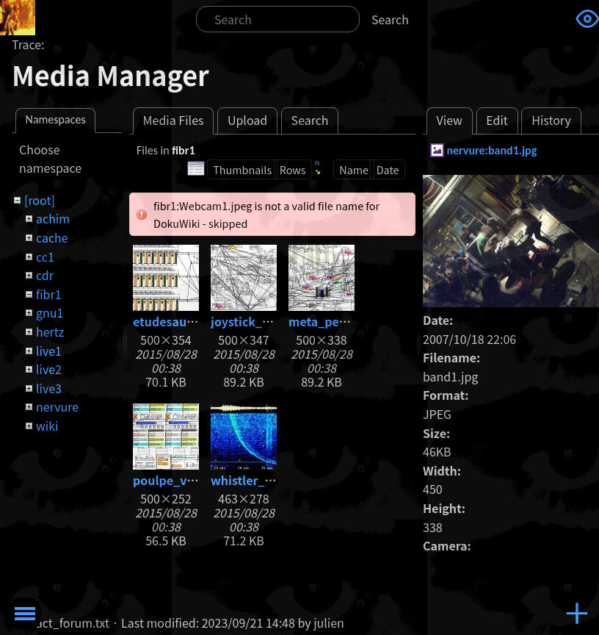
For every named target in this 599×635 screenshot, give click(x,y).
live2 (49, 369)
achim (53, 218)
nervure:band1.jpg (491, 150)
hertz (50, 331)
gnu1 (49, 312)
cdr (45, 275)
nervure (57, 406)
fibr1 (49, 294)
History (551, 120)
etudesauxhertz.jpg (189, 321)
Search (390, 19)
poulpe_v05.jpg (178, 480)
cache (52, 237)
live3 (49, 388)
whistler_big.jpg (258, 480)
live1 (49, 350)
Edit (497, 120)
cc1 (45, 256)
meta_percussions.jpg (352, 321)
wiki (47, 425)
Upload (247, 120)
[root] (39, 200)
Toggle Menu (25, 613)
